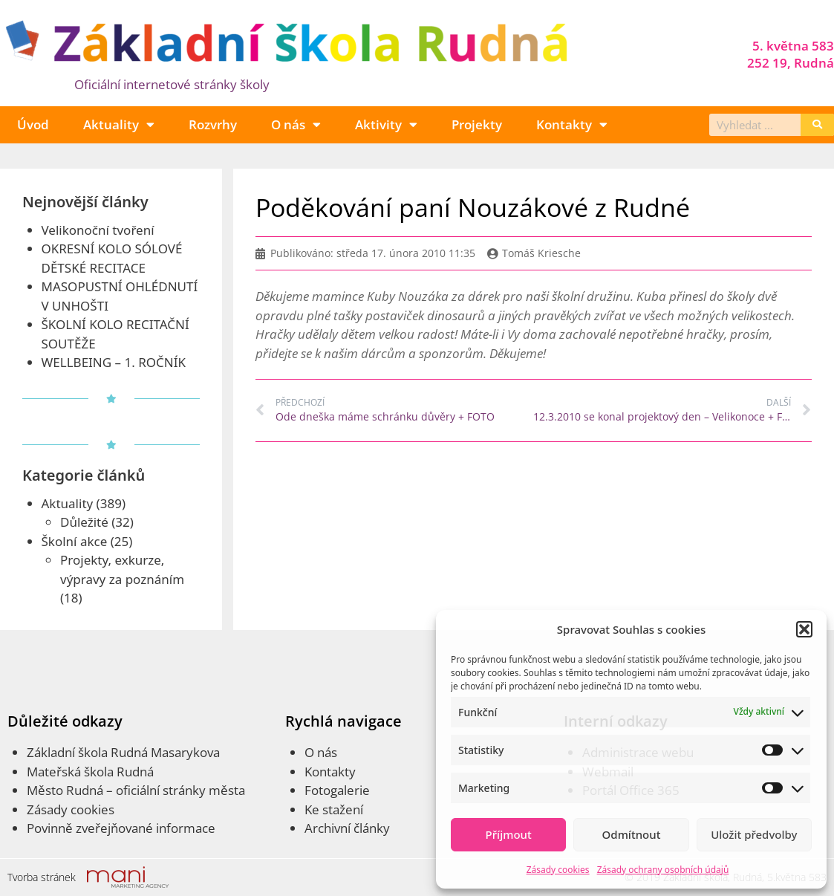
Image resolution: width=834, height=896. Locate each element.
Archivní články (347, 828)
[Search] (817, 125)
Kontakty (571, 124)
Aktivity (386, 124)
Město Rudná (65, 790)
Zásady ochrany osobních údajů (663, 869)
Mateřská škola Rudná (90, 771)
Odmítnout (631, 834)
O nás (296, 124)
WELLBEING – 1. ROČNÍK (114, 362)
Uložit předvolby (754, 834)
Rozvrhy (213, 124)
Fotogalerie (337, 790)
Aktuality (118, 124)
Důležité (84, 521)
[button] (804, 629)
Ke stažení (333, 809)
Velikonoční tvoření (98, 229)
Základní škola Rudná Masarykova (123, 752)
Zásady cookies (558, 869)
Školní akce (75, 541)
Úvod (33, 124)
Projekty (477, 124)
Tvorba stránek (41, 877)
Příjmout (509, 834)
